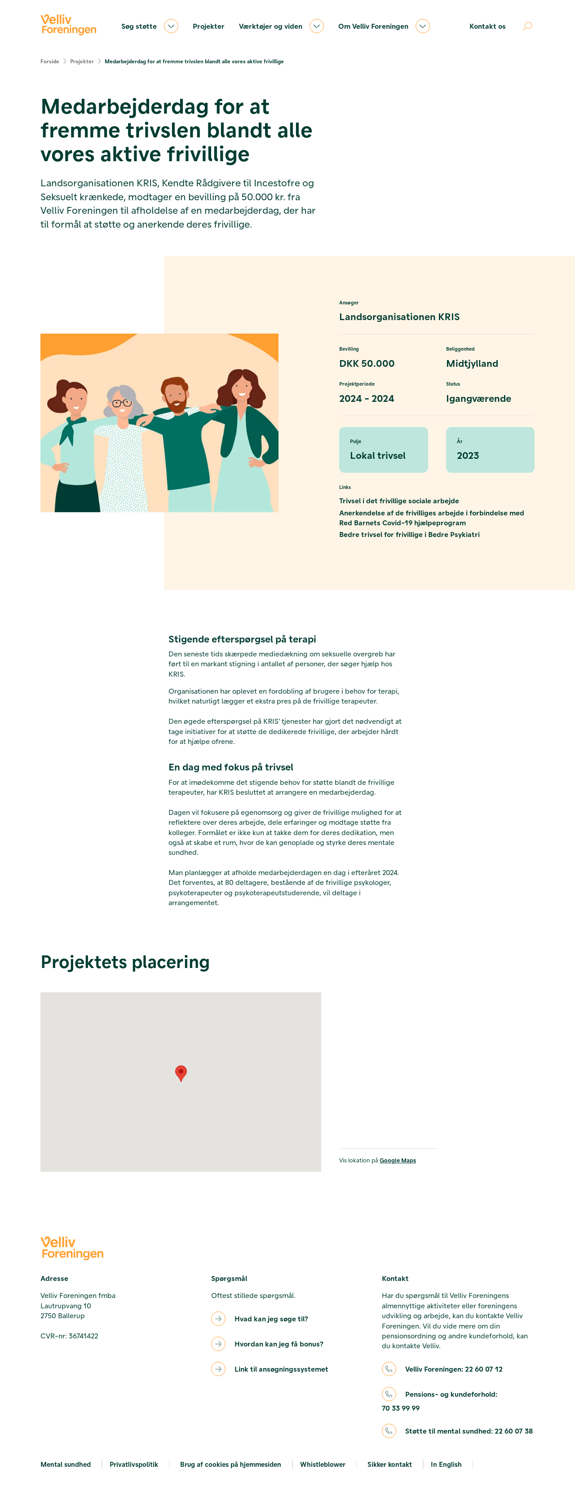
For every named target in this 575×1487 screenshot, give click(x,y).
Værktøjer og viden (281, 26)
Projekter (209, 26)
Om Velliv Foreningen (384, 26)
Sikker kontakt (389, 1464)
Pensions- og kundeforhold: (439, 1401)
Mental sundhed (65, 1464)
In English (446, 1464)
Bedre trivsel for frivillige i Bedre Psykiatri (409, 534)
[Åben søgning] (527, 26)
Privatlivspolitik (134, 1464)
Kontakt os (487, 26)
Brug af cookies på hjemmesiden (230, 1464)
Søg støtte (149, 26)
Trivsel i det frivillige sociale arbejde (399, 500)
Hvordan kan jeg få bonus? (278, 1343)
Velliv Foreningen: (454, 1369)
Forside (49, 61)
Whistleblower (322, 1464)
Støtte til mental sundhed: (469, 1431)
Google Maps (398, 1160)
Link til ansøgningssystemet (281, 1368)
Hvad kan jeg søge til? (271, 1318)
